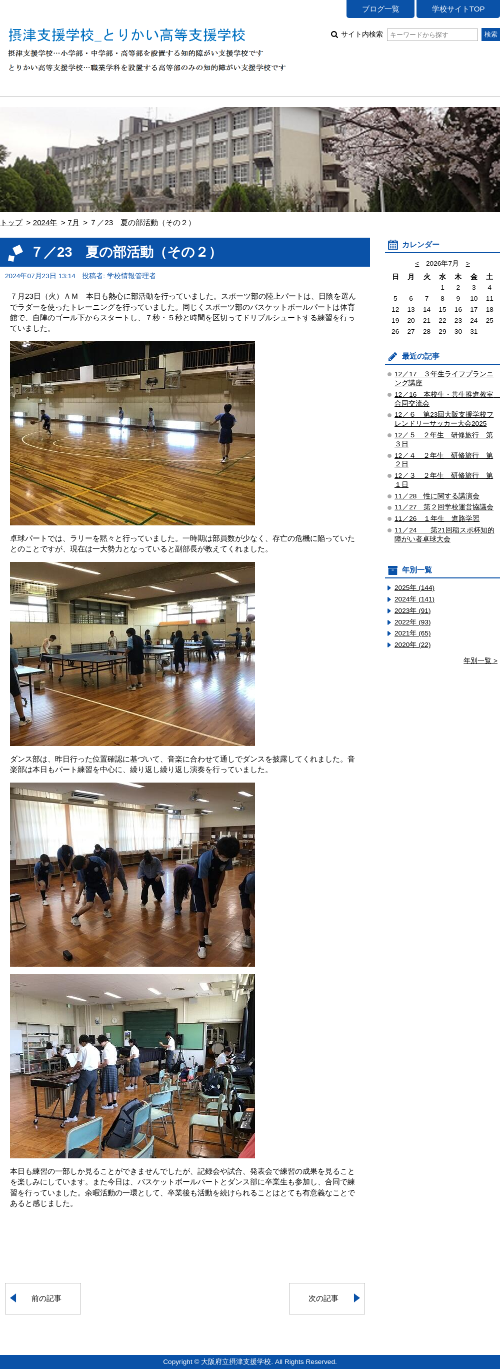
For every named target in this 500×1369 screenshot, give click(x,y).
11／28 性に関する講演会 (437, 496)
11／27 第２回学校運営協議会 (444, 507)
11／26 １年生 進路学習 (437, 518)
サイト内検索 (409, 34)
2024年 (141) (414, 599)
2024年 (45, 222)
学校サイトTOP (458, 9)
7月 (73, 222)
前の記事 (47, 1298)
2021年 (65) (412, 633)
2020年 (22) (412, 644)
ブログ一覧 (381, 9)
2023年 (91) (412, 610)
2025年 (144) (414, 587)
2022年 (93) (412, 622)
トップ (11, 222)
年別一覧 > (481, 660)
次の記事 (323, 1298)
